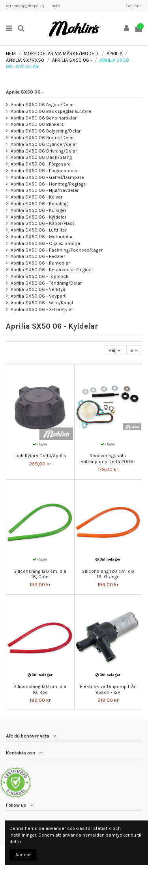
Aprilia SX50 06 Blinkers (37, 124)
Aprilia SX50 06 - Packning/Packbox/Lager (57, 250)
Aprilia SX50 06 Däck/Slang (41, 157)
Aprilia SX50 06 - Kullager (38, 210)
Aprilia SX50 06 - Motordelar (42, 236)
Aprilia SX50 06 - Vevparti (39, 296)
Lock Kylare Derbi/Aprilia (39, 455)
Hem (55, 6)
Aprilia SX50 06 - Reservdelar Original (52, 269)
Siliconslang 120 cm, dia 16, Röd (39, 689)
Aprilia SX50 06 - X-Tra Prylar (42, 309)
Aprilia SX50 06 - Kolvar (36, 197)
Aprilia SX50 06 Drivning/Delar (44, 151)
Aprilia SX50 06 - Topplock (40, 276)
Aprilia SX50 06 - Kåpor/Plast (42, 223)
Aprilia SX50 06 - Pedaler (38, 256)
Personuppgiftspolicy (25, 6)
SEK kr (134, 6)
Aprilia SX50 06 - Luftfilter (39, 230)
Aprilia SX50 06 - (25, 92)
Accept (23, 854)
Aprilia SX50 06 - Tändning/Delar (46, 283)
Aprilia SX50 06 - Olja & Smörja (45, 243)
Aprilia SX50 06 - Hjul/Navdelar (45, 190)
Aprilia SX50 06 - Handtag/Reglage (48, 184)
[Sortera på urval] (115, 350)
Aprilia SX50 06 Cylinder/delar (44, 144)
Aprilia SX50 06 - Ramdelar (40, 263)
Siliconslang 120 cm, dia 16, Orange (108, 573)
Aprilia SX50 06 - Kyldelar (38, 217)
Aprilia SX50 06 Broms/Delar (42, 137)
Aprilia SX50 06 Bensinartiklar (44, 118)
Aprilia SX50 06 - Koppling (39, 203)
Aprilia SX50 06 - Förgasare (41, 164)
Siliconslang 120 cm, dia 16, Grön (39, 573)
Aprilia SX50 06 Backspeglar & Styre (51, 111)
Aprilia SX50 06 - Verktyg (38, 289)
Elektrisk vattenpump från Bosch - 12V (108, 689)
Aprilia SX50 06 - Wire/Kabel (42, 302)
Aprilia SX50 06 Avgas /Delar (42, 104)
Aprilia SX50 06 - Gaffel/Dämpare (47, 177)
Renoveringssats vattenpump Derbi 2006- (108, 458)
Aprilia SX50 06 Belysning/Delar (46, 131)
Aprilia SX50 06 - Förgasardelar (45, 170)
